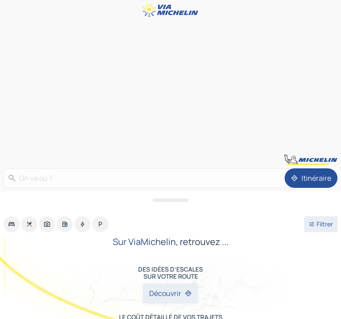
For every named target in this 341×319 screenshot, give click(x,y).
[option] (12, 224)
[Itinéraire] (311, 178)
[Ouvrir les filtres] (320, 224)
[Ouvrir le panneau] (170, 200)
